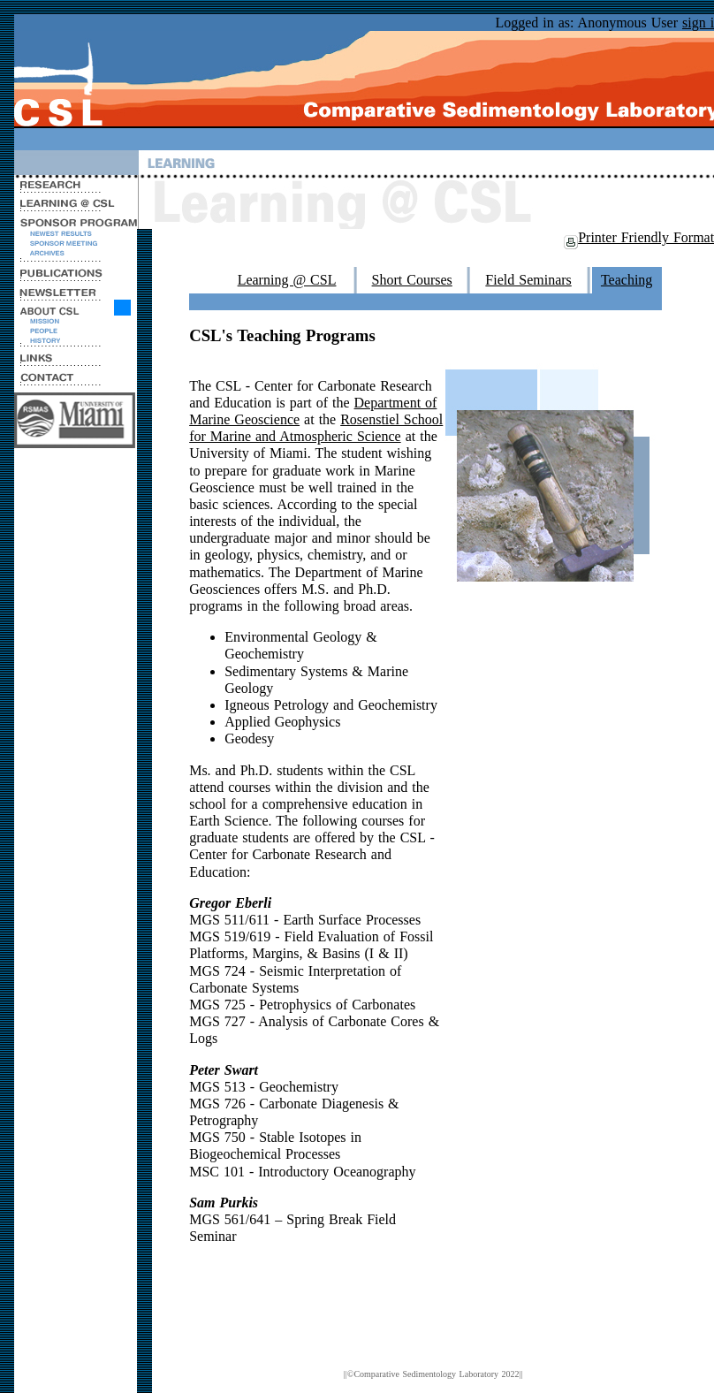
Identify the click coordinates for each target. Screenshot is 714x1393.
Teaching (626, 279)
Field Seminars (528, 279)
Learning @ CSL (287, 279)
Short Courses (412, 279)
